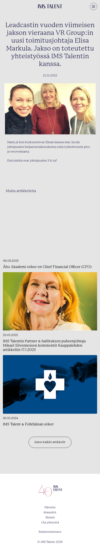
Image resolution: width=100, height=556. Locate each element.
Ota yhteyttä (50, 522)
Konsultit (50, 512)
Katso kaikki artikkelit (50, 442)
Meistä (50, 517)
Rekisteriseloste (50, 532)
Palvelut (50, 507)
